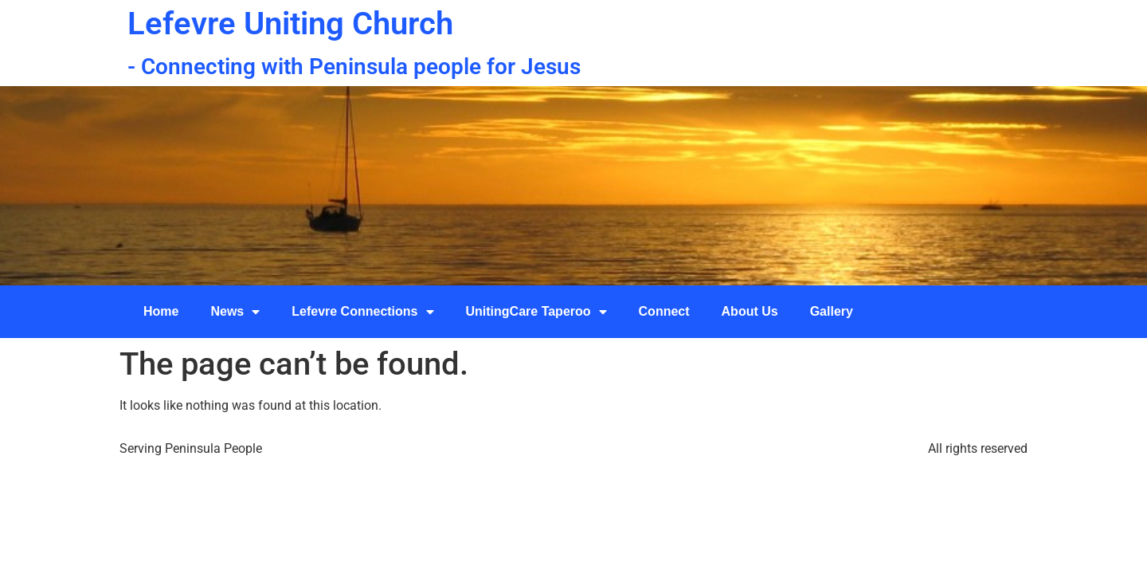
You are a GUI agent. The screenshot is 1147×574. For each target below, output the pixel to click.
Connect (664, 311)
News (235, 311)
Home (160, 311)
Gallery (831, 311)
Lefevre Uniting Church (290, 23)
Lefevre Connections (362, 311)
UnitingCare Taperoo (536, 311)
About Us (750, 311)
